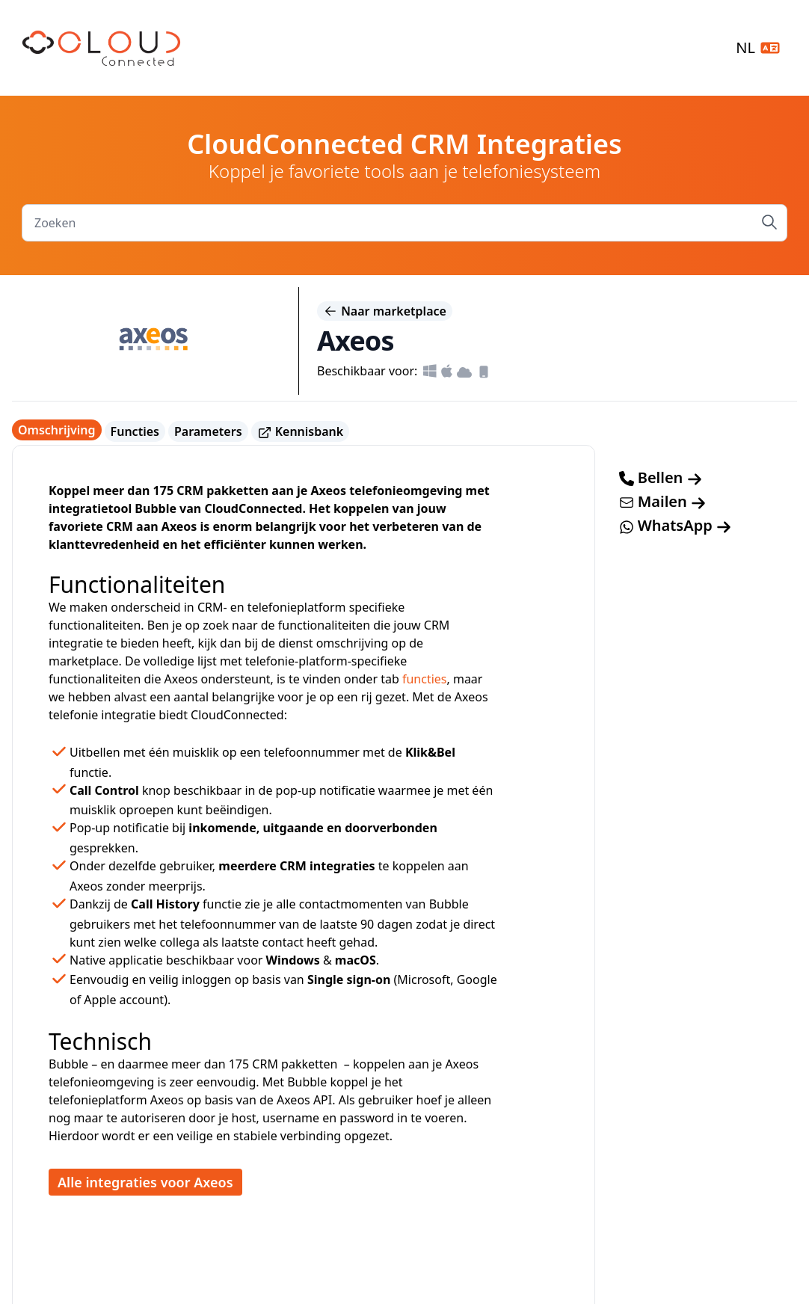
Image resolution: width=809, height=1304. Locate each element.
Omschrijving (57, 430)
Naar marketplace (384, 311)
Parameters (208, 431)
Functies (135, 431)
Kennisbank (300, 431)
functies (424, 679)
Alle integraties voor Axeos (145, 1182)
